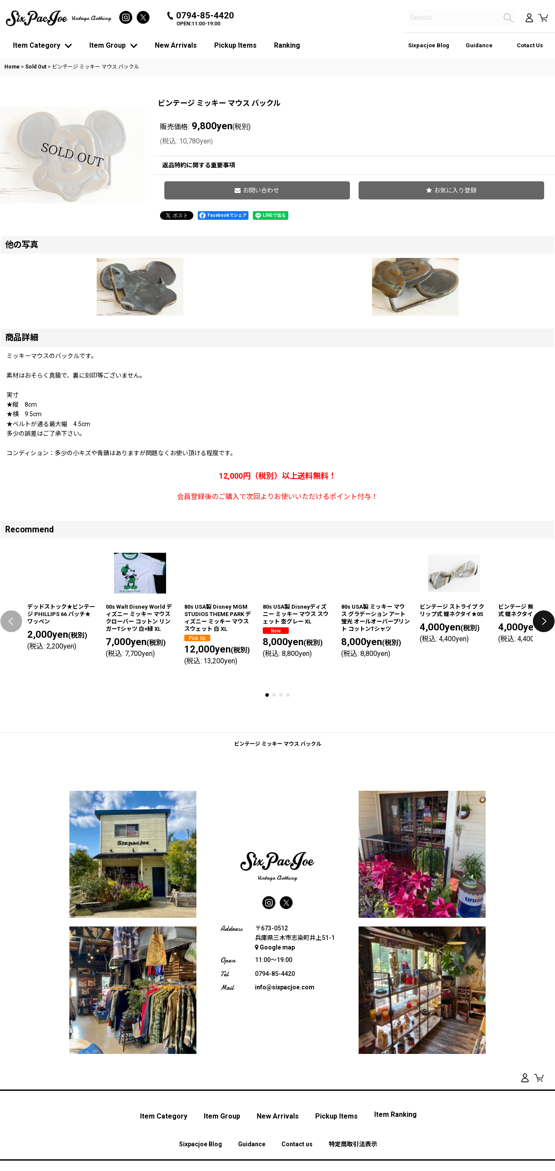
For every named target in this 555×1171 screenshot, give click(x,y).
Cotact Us (530, 45)
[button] (480, 194)
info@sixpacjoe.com (284, 1102)
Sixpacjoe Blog (428, 45)
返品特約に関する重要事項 (314, 165)
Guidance (479, 45)
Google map (275, 1063)
